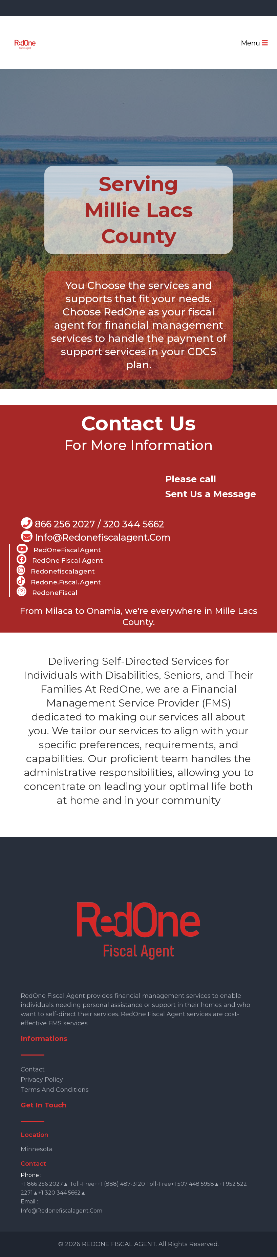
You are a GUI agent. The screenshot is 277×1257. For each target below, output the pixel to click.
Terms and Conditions (55, 1090)
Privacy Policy (42, 1079)
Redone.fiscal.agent (59, 581)
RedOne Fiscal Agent (60, 559)
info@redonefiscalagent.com (61, 1210)
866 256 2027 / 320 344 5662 (92, 523)
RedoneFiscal (47, 591)
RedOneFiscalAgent (59, 549)
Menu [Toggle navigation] (254, 43)
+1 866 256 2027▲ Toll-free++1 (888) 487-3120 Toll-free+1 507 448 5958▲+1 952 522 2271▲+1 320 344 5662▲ (134, 1188)
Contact (33, 1069)
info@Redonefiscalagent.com (96, 536)
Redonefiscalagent (56, 570)
